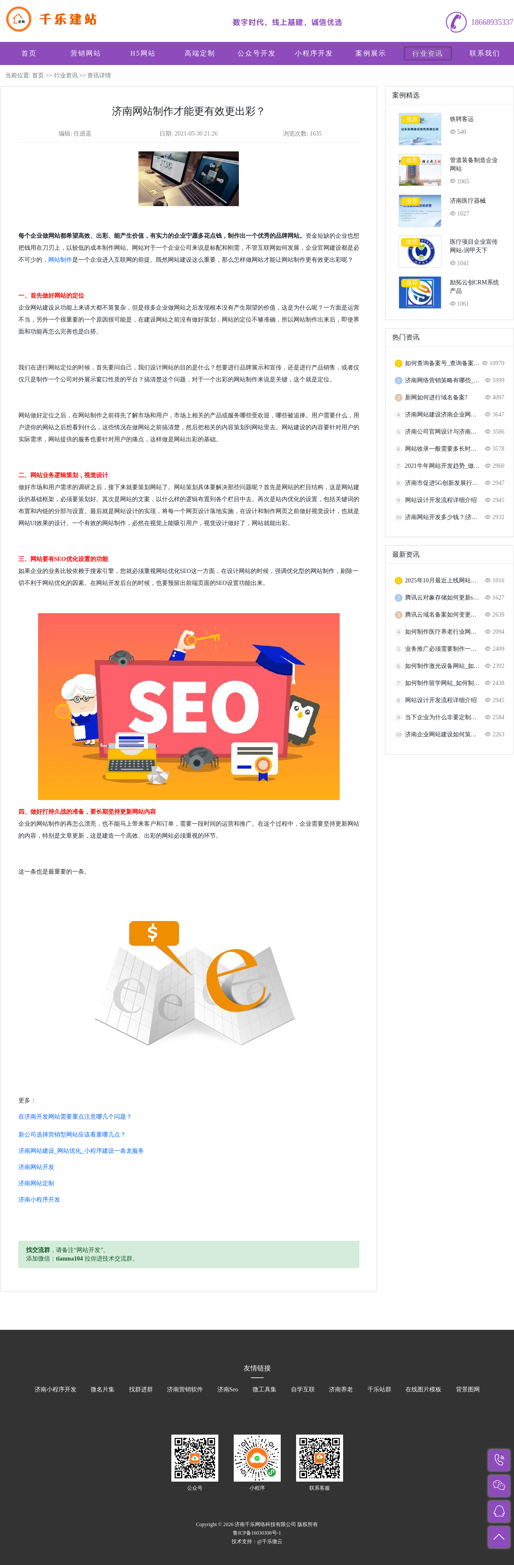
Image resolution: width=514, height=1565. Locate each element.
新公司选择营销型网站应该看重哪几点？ (72, 1134)
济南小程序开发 (39, 1199)
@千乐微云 (269, 1541)
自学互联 (303, 1389)
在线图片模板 (423, 1389)
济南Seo (227, 1389)
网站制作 (60, 260)
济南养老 (341, 1389)
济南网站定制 (36, 1183)
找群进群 (141, 1389)
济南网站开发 (36, 1167)
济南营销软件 (185, 1389)
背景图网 (468, 1389)
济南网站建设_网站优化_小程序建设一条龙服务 (81, 1151)
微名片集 (103, 1389)
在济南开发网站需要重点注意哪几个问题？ (75, 1116)
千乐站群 (379, 1389)
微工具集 (264, 1389)
